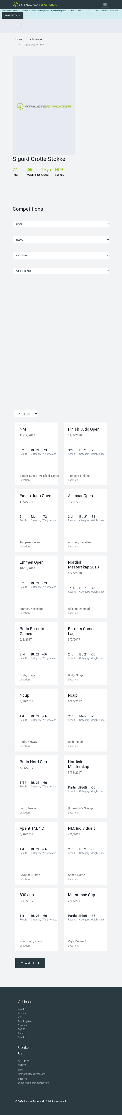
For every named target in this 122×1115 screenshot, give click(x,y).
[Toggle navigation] (105, 5)
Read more (114, 11)
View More (30, 963)
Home (18, 39)
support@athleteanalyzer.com (33, 1082)
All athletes (36, 39)
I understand (12, 15)
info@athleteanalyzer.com (31, 1074)
